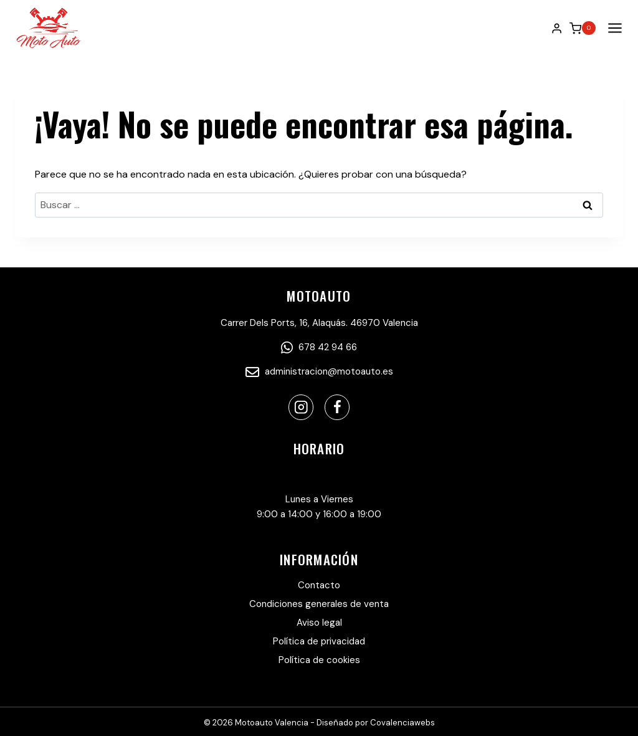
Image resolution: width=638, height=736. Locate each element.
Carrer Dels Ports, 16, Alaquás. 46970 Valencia (319, 323)
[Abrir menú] (612, 28)
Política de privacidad (319, 641)
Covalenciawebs (402, 722)
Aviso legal (319, 622)
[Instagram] (301, 407)
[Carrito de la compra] (582, 28)
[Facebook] (337, 407)
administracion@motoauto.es (319, 371)
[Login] (557, 28)
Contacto (319, 585)
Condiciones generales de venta (319, 604)
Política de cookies (319, 660)
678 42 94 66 (319, 347)
